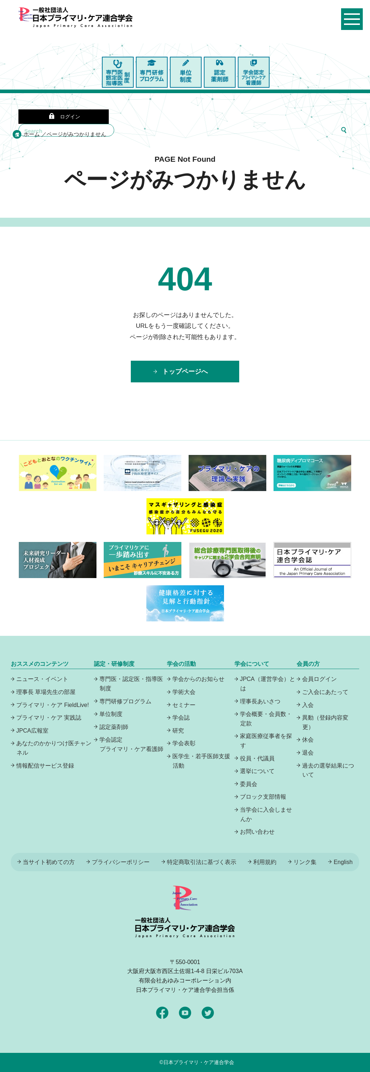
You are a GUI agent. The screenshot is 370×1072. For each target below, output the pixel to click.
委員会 (248, 784)
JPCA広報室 (32, 731)
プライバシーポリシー (121, 862)
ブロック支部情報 (263, 797)
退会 (308, 753)
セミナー (183, 705)
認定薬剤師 (113, 727)
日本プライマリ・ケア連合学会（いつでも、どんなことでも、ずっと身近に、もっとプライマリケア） (83, 32)
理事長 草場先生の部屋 (46, 692)
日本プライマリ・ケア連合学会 (198, 1062)
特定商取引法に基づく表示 (201, 862)
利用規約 (264, 862)
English (343, 862)
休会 (308, 740)
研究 (178, 731)
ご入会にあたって (325, 692)
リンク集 (305, 862)
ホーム (31, 134)
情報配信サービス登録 (45, 766)
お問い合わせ (257, 832)
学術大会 (183, 692)
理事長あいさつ (260, 701)
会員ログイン (319, 679)
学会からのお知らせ (198, 679)
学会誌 (181, 718)
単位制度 (110, 714)
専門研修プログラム (125, 701)
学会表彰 (183, 743)
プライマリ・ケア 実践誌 (48, 718)
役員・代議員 (257, 758)
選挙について (257, 771)
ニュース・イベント (42, 679)
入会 (308, 705)
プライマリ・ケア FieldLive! (52, 705)
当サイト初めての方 (49, 862)
